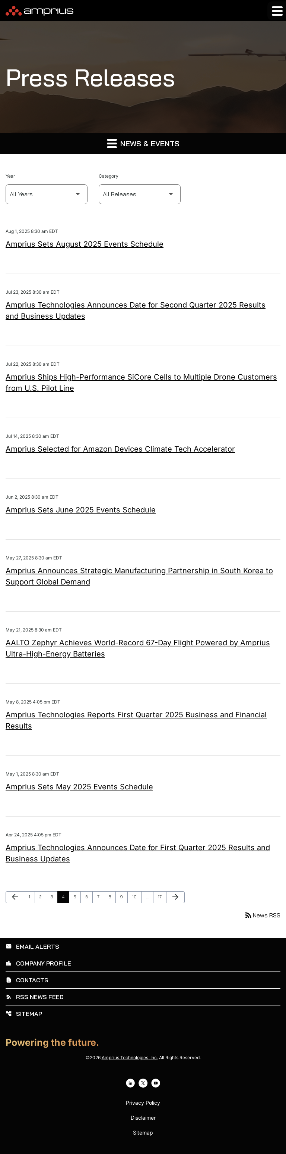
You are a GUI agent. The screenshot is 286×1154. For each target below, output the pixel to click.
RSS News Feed (35, 997)
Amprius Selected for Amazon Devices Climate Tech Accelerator (120, 449)
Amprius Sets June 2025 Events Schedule (81, 509)
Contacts (27, 980)
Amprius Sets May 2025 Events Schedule (79, 786)
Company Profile (38, 963)
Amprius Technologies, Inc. (130, 1057)
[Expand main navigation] (276, 10)
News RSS (262, 915)
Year (10, 176)
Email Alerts (32, 946)
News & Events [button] (143, 143)
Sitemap (24, 1013)
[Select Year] (47, 194)
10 (136, 896)
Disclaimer (143, 1117)
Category (108, 176)
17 (162, 896)
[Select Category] (140, 194)
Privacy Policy (143, 1102)
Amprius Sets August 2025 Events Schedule (84, 244)
